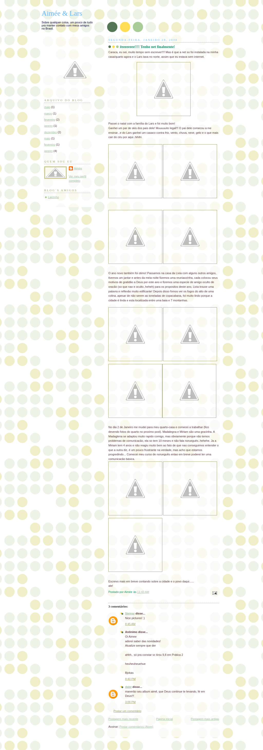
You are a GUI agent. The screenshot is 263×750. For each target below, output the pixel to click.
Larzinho (53, 197)
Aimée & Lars (62, 13)
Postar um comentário (127, 711)
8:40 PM (130, 678)
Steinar (130, 613)
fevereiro (49, 119)
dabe (128, 686)
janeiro (48, 125)
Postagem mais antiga (205, 718)
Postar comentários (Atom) (136, 726)
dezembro (50, 132)
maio (47, 107)
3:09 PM (130, 702)
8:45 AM (130, 624)
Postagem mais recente (123, 718)
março (48, 113)
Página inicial (164, 718)
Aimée (78, 168)
